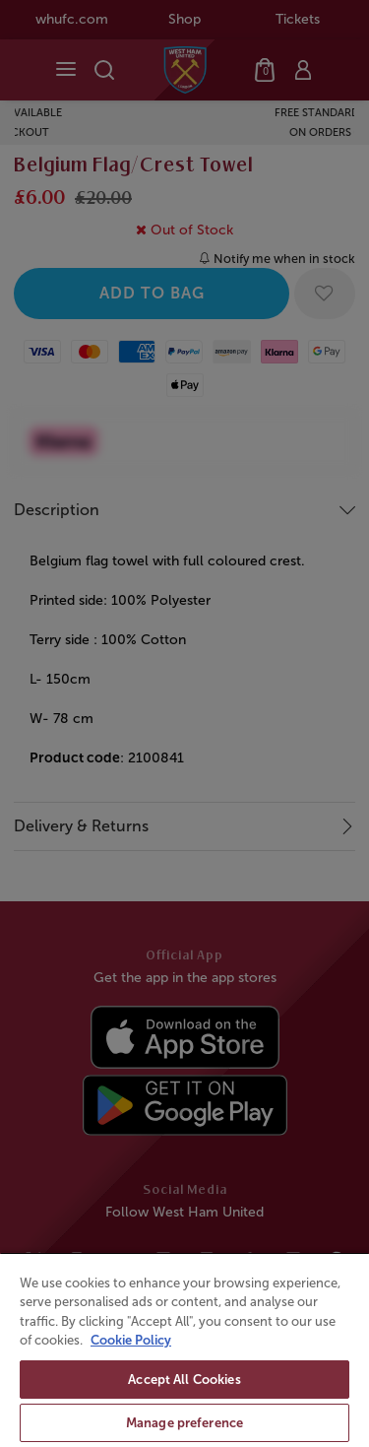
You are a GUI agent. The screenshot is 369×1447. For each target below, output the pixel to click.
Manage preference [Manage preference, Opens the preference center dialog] (184, 1422)
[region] (184, 1349)
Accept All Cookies (184, 1379)
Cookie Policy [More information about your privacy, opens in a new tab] (131, 1340)
